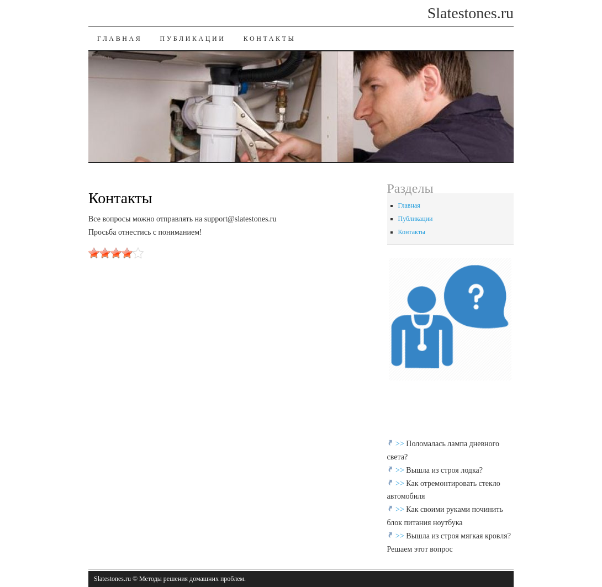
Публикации (192, 39)
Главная (119, 39)
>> (400, 444)
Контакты (270, 39)
